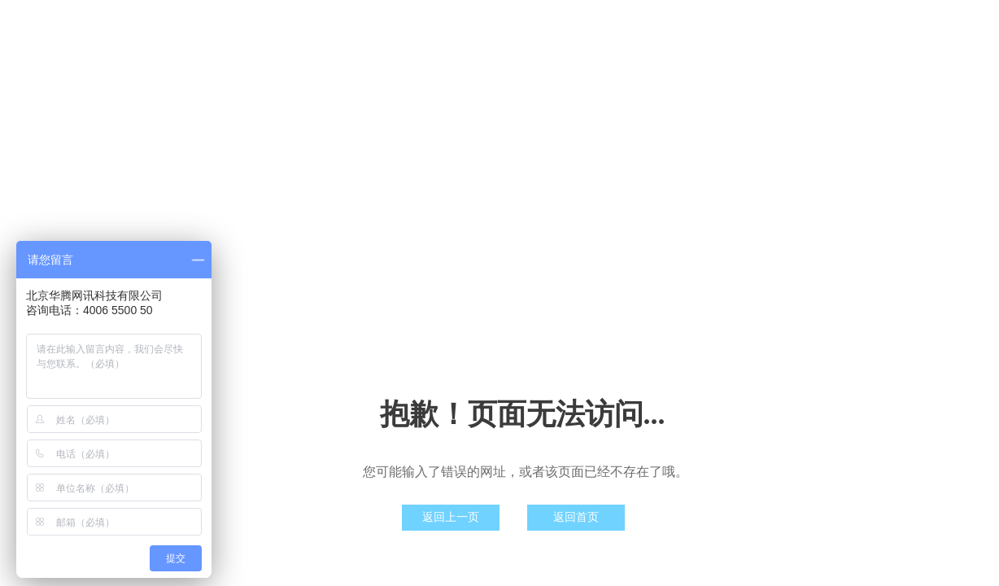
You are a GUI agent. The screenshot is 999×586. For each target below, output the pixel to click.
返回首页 (576, 517)
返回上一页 (450, 517)
